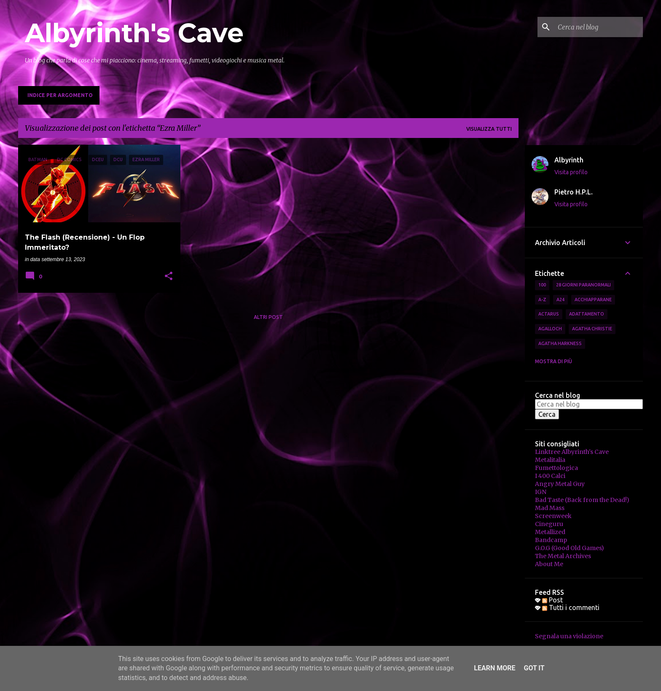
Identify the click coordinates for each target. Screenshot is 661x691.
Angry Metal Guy (560, 484)
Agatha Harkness (560, 343)
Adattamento (586, 313)
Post (552, 600)
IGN (540, 492)
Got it (534, 668)
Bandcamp (551, 540)
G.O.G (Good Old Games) (569, 548)
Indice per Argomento (60, 95)
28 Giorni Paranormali (583, 284)
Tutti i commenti (570, 607)
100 (542, 284)
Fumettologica (556, 468)
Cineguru (549, 524)
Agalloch (550, 328)
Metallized (550, 532)
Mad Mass (549, 508)
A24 (560, 299)
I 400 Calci (550, 476)
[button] (169, 277)
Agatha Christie (592, 328)
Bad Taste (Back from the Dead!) (582, 500)
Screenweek (553, 516)
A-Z (542, 299)
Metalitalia (550, 460)
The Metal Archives (563, 556)
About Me (549, 564)
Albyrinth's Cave (134, 33)
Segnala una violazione (569, 636)
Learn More (494, 668)
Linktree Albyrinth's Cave (572, 452)
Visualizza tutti (489, 129)
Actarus (548, 313)
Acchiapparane (593, 299)
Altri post (268, 317)
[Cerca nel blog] (598, 27)
